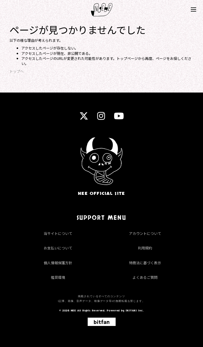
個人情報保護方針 (58, 262)
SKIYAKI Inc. (135, 310)
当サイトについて (58, 233)
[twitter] (83, 117)
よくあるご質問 (145, 277)
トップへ (17, 71)
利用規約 (145, 247)
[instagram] (101, 117)
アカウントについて (145, 233)
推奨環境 (58, 277)
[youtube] (119, 117)
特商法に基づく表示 (145, 262)
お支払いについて (58, 247)
